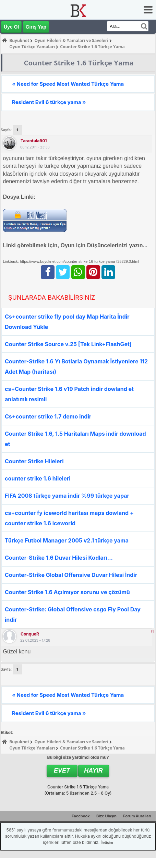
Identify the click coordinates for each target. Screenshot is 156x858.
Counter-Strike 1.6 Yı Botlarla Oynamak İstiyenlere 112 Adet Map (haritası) (76, 366)
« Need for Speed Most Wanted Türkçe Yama (68, 84)
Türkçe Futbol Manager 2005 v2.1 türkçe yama (67, 540)
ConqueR (30, 634)
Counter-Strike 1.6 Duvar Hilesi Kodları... (59, 557)
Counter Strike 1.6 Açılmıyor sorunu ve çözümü (67, 592)
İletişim (106, 842)
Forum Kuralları (137, 816)
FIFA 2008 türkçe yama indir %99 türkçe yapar (67, 495)
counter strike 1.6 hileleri (38, 478)
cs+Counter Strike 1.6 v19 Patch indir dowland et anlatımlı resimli (69, 394)
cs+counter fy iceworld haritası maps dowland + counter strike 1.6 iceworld (69, 518)
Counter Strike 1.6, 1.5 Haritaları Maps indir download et (75, 438)
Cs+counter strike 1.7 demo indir (48, 416)
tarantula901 (34, 140)
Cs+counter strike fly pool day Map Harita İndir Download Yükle (67, 321)
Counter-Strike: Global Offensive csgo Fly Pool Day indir (73, 614)
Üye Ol (11, 27)
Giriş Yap (36, 27)
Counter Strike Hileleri (34, 461)
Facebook (81, 816)
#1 (152, 631)
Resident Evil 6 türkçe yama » (49, 102)
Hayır (93, 770)
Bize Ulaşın (106, 816)
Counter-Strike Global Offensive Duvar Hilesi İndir (71, 574)
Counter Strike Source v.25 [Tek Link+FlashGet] (68, 344)
